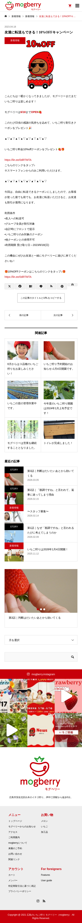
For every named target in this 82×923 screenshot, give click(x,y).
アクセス (12, 832)
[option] (41, 596)
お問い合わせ (15, 854)
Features (45, 875)
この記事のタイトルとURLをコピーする (41, 298)
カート (11, 875)
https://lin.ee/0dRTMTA (18, 159)
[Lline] (41, 286)
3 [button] (44, 609)
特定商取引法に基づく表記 (22, 886)
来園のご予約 (15, 848)
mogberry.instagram (43, 674)
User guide (46, 880)
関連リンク (14, 859)
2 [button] (41, 609)
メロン (44, 821)
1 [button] (38, 609)
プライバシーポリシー (19, 891)
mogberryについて (17, 843)
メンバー (12, 880)
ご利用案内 (14, 837)
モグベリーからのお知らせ (22, 826)
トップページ (15, 821)
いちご (44, 826)
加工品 (44, 832)
